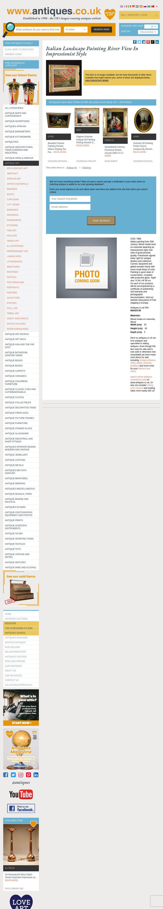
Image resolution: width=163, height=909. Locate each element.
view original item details (96, 80)
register (10, 623)
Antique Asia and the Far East (19, 346)
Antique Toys (13, 549)
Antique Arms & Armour (19, 158)
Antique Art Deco (15, 339)
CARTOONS (13, 199)
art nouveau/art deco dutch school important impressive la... (21, 877)
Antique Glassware (17, 433)
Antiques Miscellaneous (20, 489)
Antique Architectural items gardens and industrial (19, 150)
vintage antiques (147, 360)
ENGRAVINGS (14, 220)
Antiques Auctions (16, 619)
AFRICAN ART (14, 179)
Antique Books (14, 360)
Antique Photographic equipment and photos (18, 513)
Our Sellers (12, 647)
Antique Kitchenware (18, 137)
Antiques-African (15, 126)
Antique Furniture (16, 423)
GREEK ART (13, 241)
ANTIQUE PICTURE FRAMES (19, 418)
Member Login (13, 54)
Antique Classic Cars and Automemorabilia (20, 390)
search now (101, 29)
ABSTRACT (12, 173)
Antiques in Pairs (15, 507)
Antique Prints (14, 520)
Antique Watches (15, 562)
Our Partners (13, 666)
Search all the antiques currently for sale (141, 378)
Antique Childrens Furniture (16, 382)
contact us (12, 680)
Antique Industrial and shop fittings (19, 440)
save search (101, 220)
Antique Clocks (14, 397)
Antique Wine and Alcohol (20, 567)
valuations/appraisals (18, 685)
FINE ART (11, 230)
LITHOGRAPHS (14, 261)
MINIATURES (13, 267)
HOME (8, 614)
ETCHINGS (12, 225)
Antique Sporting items (19, 539)
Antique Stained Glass (18, 428)
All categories (14, 108)
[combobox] (76, 30)
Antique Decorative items (20, 407)
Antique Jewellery (16, 455)
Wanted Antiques (15, 642)
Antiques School (15, 633)
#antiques (21, 782)
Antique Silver (13, 533)
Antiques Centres (16, 656)
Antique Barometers (17, 131)
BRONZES (12, 189)
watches (147, 363)
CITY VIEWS (13, 204)
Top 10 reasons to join (18, 628)
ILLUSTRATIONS (15, 246)
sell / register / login (134, 15)
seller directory (15, 652)
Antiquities (11, 142)
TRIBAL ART (13, 313)
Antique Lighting (15, 460)
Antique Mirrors (15, 483)
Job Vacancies (13, 675)
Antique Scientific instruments (16, 527)
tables (139, 363)
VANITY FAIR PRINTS (17, 318)
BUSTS (10, 194)
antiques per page (132, 26)
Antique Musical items (18, 494)
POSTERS (12, 292)
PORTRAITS (13, 287)
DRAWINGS (13, 215)
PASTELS (11, 277)
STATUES (11, 303)
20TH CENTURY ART (17, 168)
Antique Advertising (17, 121)
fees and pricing (15, 661)
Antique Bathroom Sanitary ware (16, 354)
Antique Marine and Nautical (16, 500)
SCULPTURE (13, 298)
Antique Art (12, 163)
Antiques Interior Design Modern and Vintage (20, 448)
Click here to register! (19, 49)
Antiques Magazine (16, 637)
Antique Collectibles (18, 402)
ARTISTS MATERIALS (17, 184)
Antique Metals (14, 465)
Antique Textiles (15, 544)
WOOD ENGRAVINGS (17, 329)
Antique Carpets (15, 371)
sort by (125, 31)
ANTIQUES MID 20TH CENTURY (15, 472)
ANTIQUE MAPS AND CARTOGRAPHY (15, 114)
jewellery (134, 365)
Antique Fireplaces (16, 413)
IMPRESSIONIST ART (17, 251)
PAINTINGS (12, 272)
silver (132, 363)
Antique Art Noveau (17, 334)
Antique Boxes (13, 365)
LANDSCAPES (14, 256)
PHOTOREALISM (15, 282)
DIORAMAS (12, 210)
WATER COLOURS (16, 324)
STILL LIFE (12, 308)
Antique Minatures (16, 478)
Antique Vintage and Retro (17, 555)
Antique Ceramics (15, 376)
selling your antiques (141, 386)
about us (10, 671)
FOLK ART (12, 235)
